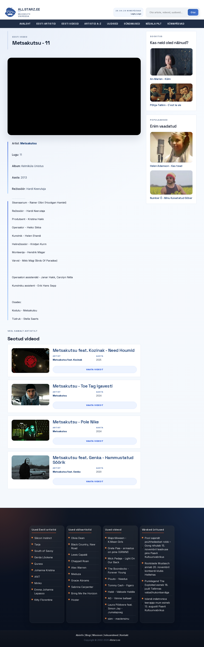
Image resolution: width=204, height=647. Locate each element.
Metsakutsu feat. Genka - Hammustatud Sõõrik (93, 460)
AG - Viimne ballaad (119, 598)
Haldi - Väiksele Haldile (121, 591)
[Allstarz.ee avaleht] (22, 12)
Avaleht (25, 23)
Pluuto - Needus (118, 578)
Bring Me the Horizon (84, 593)
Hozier (75, 599)
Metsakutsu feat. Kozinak (67, 359)
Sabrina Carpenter (82, 586)
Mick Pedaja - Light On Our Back (121, 560)
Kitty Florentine (43, 599)
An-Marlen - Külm (160, 79)
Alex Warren (78, 567)
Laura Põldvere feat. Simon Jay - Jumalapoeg (120, 608)
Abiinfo (80, 635)
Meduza (76, 574)
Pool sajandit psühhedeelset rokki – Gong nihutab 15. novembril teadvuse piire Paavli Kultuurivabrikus (158, 547)
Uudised (112, 23)
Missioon (97, 635)
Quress (38, 563)
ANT (37, 576)
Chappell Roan (80, 561)
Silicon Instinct (43, 538)
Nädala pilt (154, 23)
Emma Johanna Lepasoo (43, 591)
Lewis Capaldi (79, 554)
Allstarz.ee (115, 640)
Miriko (38, 583)
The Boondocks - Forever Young (118, 570)
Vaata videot (94, 369)
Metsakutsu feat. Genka (66, 471)
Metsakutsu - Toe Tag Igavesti (83, 386)
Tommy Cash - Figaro (121, 585)
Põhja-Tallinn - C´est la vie (165, 105)
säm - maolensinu (118, 618)
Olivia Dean (78, 538)
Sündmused (132, 23)
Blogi (88, 635)
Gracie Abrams (80, 580)
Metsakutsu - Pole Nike (76, 422)
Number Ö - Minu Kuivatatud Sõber (171, 198)
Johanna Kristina (44, 570)
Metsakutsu (28, 143)
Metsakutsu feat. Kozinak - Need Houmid (94, 350)
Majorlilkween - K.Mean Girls (117, 539)
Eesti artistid (46, 23)
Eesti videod (70, 23)
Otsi (193, 12)
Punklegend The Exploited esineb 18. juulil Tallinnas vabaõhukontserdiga (157, 587)
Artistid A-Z (92, 23)
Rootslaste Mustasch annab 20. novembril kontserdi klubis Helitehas (157, 569)
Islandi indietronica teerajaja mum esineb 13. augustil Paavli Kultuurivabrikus (157, 604)
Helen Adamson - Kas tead (166, 166)
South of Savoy (43, 550)
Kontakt (124, 635)
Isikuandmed (111, 635)
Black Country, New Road (83, 546)
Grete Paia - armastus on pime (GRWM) (121, 550)
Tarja (37, 544)
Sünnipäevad (175, 23)
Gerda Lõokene (43, 557)
